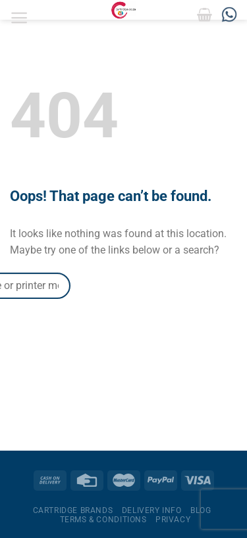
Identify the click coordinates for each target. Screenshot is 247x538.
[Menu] (19, 17)
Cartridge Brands (73, 510)
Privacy (172, 519)
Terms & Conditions (103, 519)
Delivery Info (152, 510)
